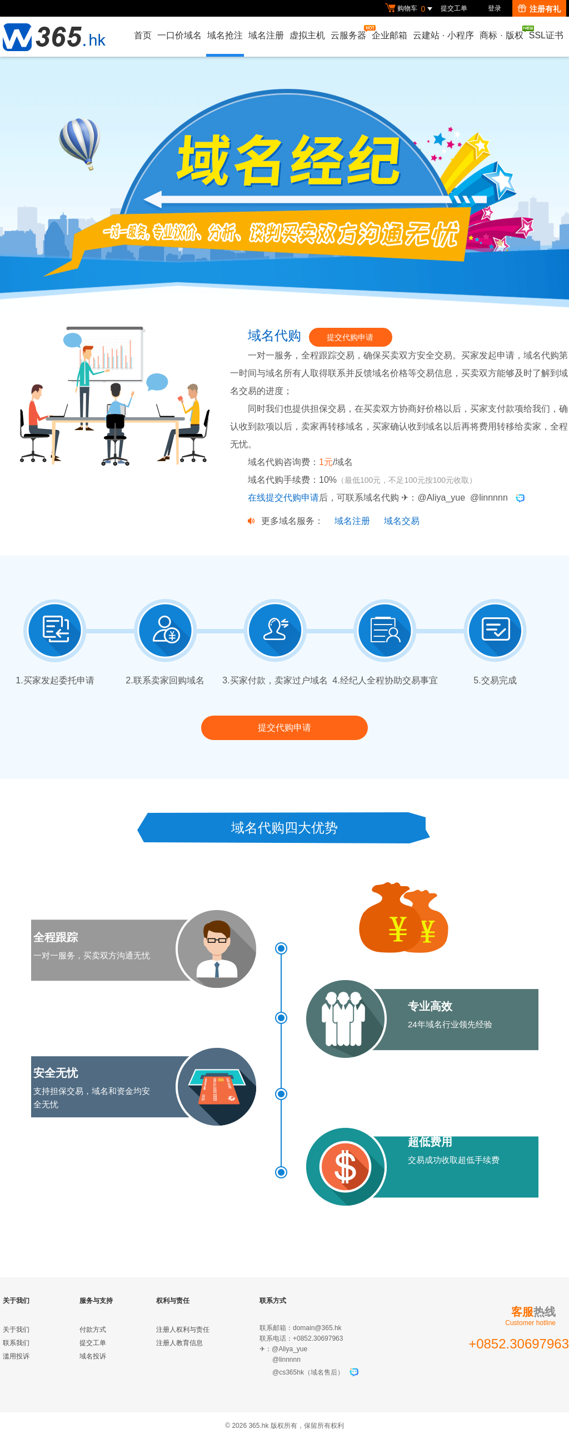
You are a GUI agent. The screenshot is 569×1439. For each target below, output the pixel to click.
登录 (494, 8)
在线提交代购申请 (283, 497)
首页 (143, 35)
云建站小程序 (443, 35)
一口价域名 (179, 35)
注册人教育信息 (179, 1343)
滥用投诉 (16, 1356)
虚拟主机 (307, 35)
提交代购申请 (350, 337)
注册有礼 (539, 8)
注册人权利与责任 (182, 1329)
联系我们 (16, 1343)
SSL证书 (546, 35)
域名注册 (266, 35)
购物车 (410, 8)
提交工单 (454, 8)
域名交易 (402, 521)
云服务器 (349, 32)
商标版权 (502, 33)
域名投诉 (92, 1356)
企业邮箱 (389, 35)
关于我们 (16, 1329)
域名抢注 (225, 35)
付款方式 (92, 1329)
